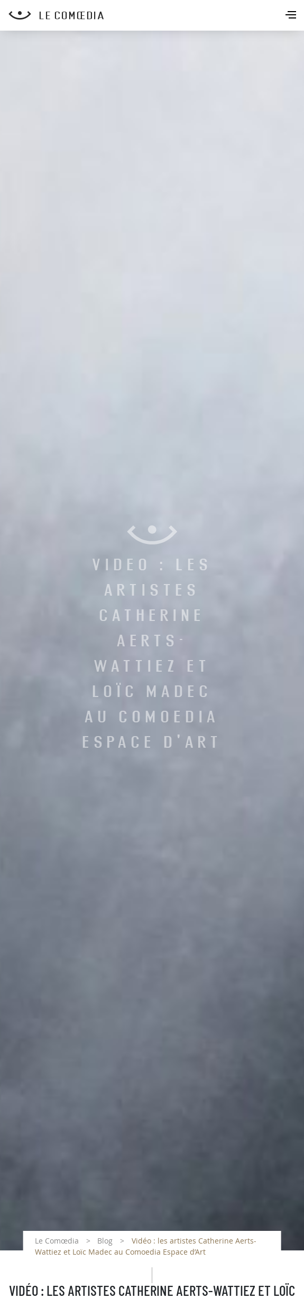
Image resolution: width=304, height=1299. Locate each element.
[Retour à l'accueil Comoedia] (156, 15)
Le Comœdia (57, 1241)
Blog (105, 1241)
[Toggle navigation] (292, 16)
